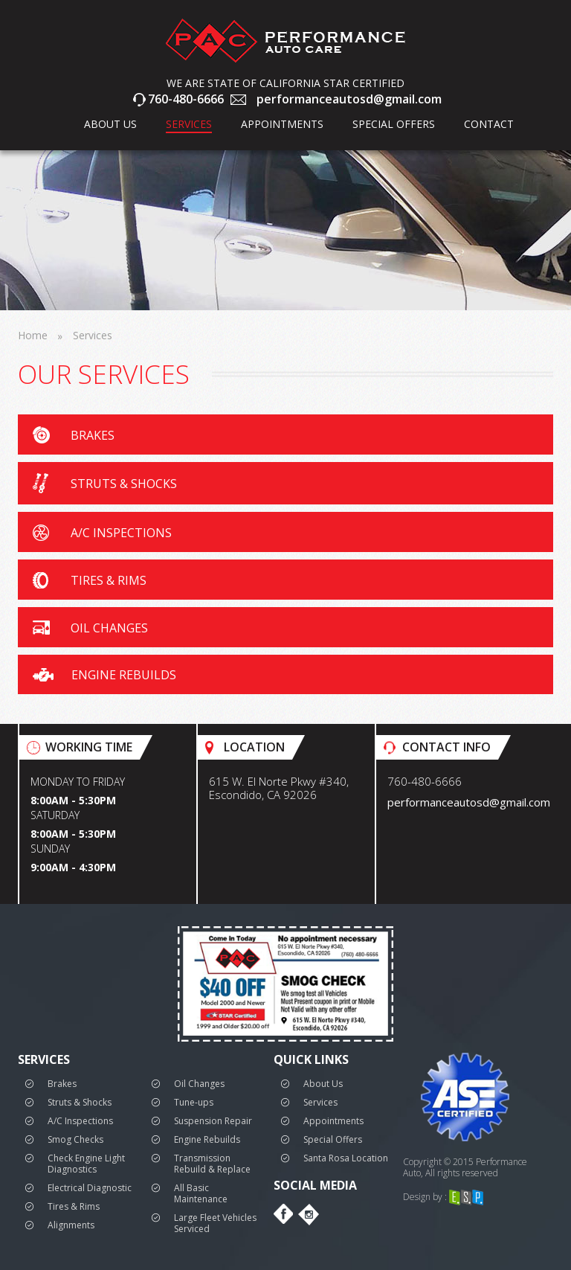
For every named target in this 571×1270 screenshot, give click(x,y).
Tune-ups (193, 1100)
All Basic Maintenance (201, 1192)
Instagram (308, 1213)
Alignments (71, 1223)
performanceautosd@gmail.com (349, 99)
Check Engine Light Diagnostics (86, 1162)
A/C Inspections (80, 1119)
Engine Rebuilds (207, 1138)
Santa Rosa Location (345, 1156)
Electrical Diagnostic (90, 1186)
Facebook (284, 1213)
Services (189, 124)
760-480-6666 (186, 99)
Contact (489, 124)
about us (110, 124)
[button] (285, 434)
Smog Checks (75, 1138)
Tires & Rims (74, 1204)
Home (33, 335)
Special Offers (393, 124)
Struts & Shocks (80, 1100)
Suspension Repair (213, 1119)
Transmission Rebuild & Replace (212, 1162)
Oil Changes (199, 1082)
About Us (323, 1082)
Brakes (62, 1082)
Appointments (282, 124)
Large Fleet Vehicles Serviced (215, 1221)
